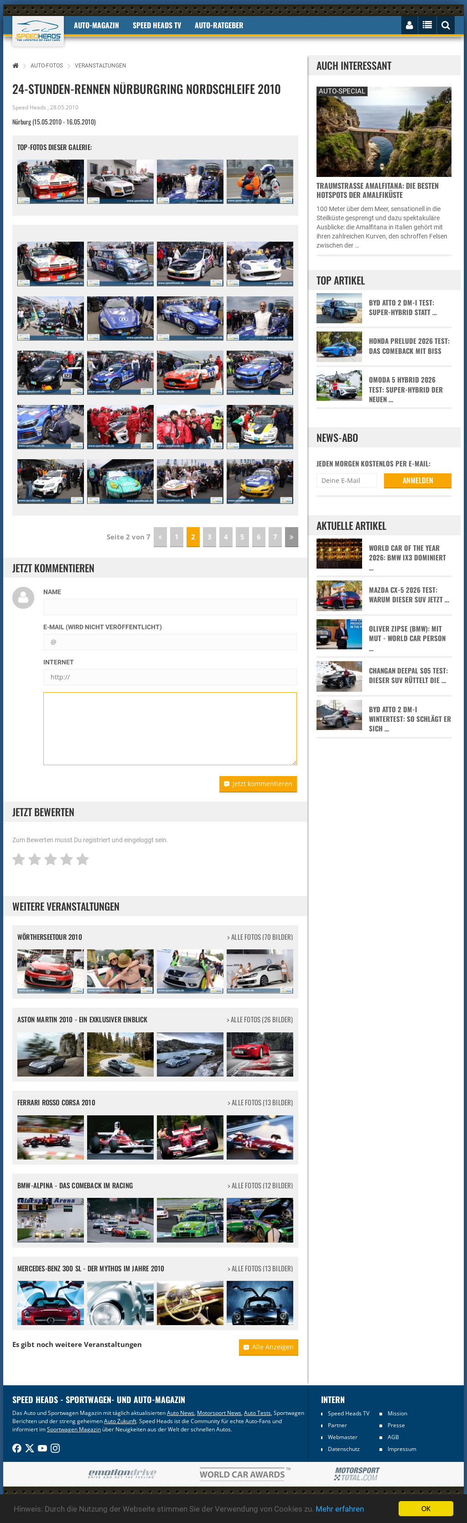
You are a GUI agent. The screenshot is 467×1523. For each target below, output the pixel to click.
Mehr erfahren (340, 1510)
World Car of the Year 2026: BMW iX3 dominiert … (407, 557)
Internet (58, 662)
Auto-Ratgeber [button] (219, 25)
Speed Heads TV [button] (157, 25)
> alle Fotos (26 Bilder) (260, 1019)
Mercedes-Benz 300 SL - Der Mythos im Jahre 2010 (90, 1268)
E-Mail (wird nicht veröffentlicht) (102, 627)
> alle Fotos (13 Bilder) (260, 1102)
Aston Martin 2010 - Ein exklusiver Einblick (82, 1019)
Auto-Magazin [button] (96, 25)
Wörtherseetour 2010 (49, 937)
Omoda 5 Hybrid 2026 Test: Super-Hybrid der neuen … (406, 389)
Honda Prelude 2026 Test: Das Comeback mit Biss (409, 345)
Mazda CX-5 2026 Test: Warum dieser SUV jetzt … (409, 594)
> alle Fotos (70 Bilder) (260, 937)
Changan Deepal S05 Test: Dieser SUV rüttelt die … (408, 675)
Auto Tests (257, 1413)
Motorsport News (219, 1413)
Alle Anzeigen (269, 1346)
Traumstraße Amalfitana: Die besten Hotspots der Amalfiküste (378, 190)
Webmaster (343, 1437)
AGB (393, 1437)
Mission (397, 1413)
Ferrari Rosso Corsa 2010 (56, 1102)
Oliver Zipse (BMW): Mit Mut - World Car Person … (407, 638)
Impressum (402, 1449)
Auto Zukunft (120, 1421)
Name (52, 592)
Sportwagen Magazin (74, 1429)
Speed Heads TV (348, 1413)
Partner (337, 1425)
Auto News (180, 1413)
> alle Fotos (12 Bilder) (260, 1185)
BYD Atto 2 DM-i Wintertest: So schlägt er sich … (410, 719)
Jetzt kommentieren (258, 783)
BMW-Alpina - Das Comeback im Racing (75, 1185)
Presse (396, 1425)
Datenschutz (344, 1449)
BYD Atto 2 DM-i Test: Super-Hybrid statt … (403, 307)
